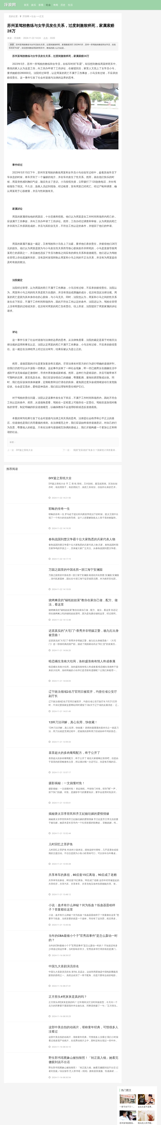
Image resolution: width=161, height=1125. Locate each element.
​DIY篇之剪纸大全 (24, 459)
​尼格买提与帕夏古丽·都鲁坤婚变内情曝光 (137, 380)
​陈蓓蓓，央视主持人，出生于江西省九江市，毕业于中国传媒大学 (137, 259)
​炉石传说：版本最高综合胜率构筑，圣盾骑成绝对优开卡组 (137, 390)
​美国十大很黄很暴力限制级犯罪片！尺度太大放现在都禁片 (137, 361)
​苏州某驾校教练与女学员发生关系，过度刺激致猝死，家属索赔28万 (127, 50)
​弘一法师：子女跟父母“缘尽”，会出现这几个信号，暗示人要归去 (137, 412)
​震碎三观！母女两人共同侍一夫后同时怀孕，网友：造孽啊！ (127, 66)
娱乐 (34, 5)
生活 (70, 5)
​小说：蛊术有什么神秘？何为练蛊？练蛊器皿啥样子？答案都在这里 (79, 924)
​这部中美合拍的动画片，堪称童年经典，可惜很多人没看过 (79, 1048)
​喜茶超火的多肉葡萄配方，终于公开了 (76, 767)
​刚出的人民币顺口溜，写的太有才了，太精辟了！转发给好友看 (145, 50)
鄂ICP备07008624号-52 (41, 1117)
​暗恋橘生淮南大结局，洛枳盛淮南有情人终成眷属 (79, 676)
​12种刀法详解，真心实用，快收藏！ (74, 736)
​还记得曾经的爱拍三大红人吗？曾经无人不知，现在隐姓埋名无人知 (137, 424)
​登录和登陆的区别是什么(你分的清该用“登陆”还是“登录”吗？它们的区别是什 (137, 236)
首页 (26, 5)
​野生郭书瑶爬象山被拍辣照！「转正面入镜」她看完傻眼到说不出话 (77, 1079)
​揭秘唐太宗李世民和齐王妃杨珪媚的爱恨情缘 (79, 831)
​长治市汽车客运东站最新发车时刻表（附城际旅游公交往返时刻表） (145, 66)
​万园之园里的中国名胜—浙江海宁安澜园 (77, 581)
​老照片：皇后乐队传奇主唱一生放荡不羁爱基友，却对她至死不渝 (137, 136)
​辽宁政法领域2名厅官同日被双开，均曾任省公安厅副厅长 (80, 707)
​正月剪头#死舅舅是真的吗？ (69, 1015)
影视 (41, 5)
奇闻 (56, 5)
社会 (48, 5)
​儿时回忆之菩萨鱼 (61, 860)
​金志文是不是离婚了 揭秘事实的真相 (146, 34)
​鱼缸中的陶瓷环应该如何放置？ (127, 83)
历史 (63, 5)
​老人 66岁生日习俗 (130, 321)
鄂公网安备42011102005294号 (17, 1117)
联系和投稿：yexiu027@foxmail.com (22, 1113)
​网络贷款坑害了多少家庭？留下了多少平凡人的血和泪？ (137, 447)
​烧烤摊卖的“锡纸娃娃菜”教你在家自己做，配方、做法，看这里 (78, 614)
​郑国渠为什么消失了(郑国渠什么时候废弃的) (127, 99)
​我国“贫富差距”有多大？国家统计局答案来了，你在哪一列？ (99, 459)
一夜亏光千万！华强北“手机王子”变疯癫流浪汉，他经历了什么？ (127, 34)
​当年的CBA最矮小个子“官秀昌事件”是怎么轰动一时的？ (80, 955)
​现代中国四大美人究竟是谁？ (135, 439)
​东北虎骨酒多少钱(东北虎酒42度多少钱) (145, 99)
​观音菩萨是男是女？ (131, 433)
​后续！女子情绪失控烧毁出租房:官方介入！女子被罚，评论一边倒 (137, 401)
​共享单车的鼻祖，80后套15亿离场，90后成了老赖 (79, 893)
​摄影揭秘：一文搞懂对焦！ (68, 798)
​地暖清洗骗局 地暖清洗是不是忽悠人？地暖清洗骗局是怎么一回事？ (146, 83)
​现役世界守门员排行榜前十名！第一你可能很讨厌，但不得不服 (137, 371)
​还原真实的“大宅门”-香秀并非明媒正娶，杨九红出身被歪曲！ (79, 645)
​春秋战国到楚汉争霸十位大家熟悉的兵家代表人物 (79, 552)
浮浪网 (25, 16)
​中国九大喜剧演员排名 (64, 984)
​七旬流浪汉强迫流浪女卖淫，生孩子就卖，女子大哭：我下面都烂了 (137, 302)
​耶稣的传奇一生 (60, 519)
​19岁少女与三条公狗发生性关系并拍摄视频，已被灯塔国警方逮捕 (137, 122)
